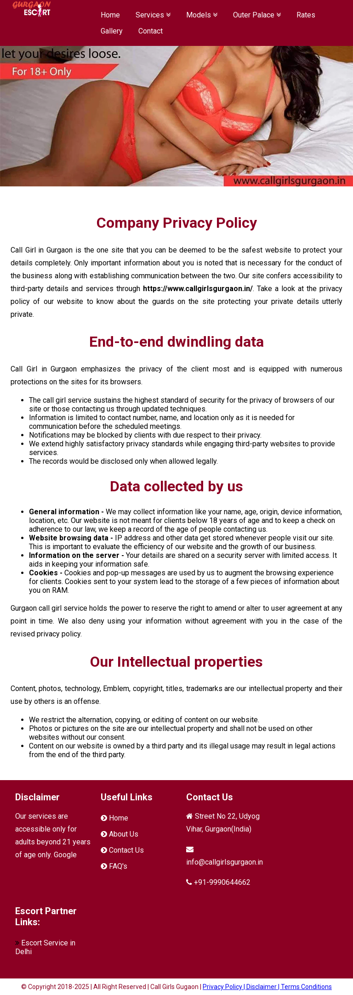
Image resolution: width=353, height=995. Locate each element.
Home (110, 15)
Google (65, 854)
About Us (123, 834)
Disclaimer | (263, 986)
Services (153, 15)
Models (201, 15)
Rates (305, 15)
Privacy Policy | (224, 986)
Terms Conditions (306, 986)
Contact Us (126, 850)
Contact (150, 31)
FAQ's (118, 866)
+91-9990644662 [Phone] (222, 882)
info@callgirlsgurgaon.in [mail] (224, 862)
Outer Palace (257, 15)
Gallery (112, 31)
